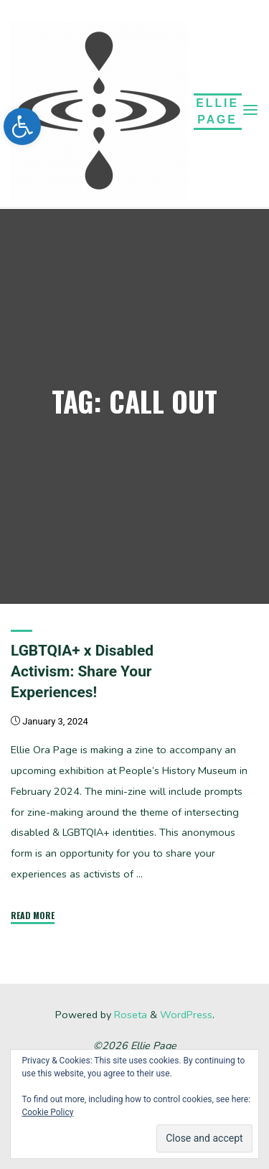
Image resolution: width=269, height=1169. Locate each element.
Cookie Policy (47, 1112)
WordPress (186, 1014)
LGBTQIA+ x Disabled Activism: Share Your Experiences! (82, 671)
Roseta (129, 1014)
